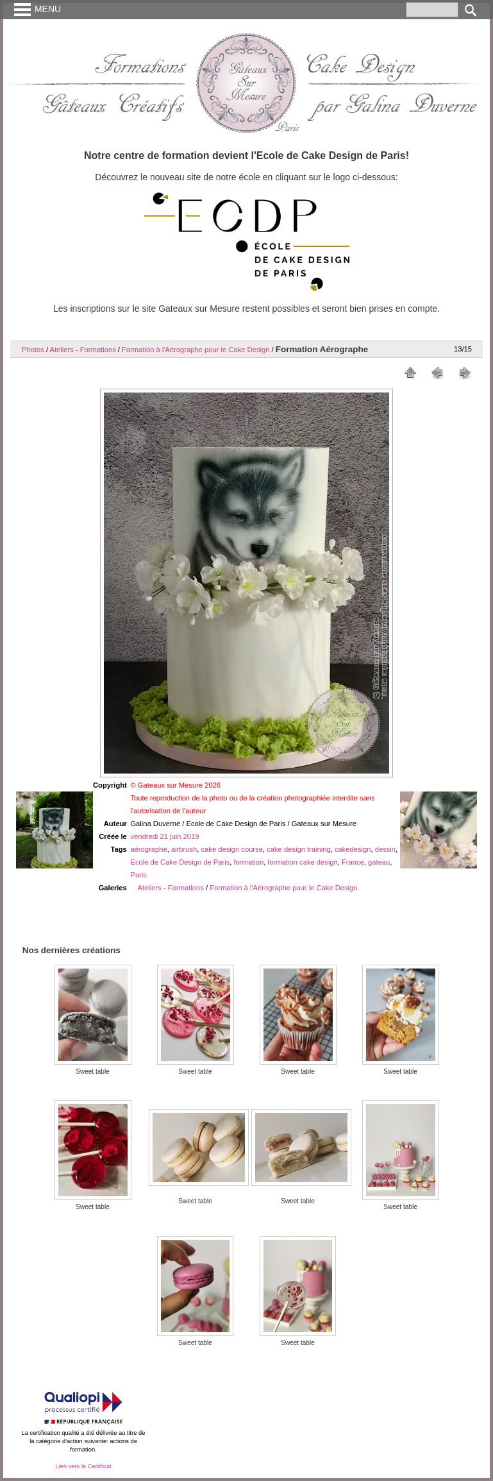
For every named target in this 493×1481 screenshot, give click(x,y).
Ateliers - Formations (83, 349)
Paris (138, 875)
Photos (33, 349)
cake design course (232, 849)
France (353, 862)
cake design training (299, 849)
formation (249, 862)
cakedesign (353, 849)
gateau (379, 862)
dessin (385, 849)
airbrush (184, 849)
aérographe (148, 849)
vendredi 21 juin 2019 (164, 836)
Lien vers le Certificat (83, 1466)
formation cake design (302, 862)
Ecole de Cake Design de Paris (180, 862)
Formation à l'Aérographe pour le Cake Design (195, 349)
